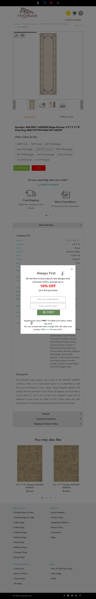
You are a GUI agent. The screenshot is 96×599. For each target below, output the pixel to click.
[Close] (48, 269)
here (47, 329)
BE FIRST (48, 312)
